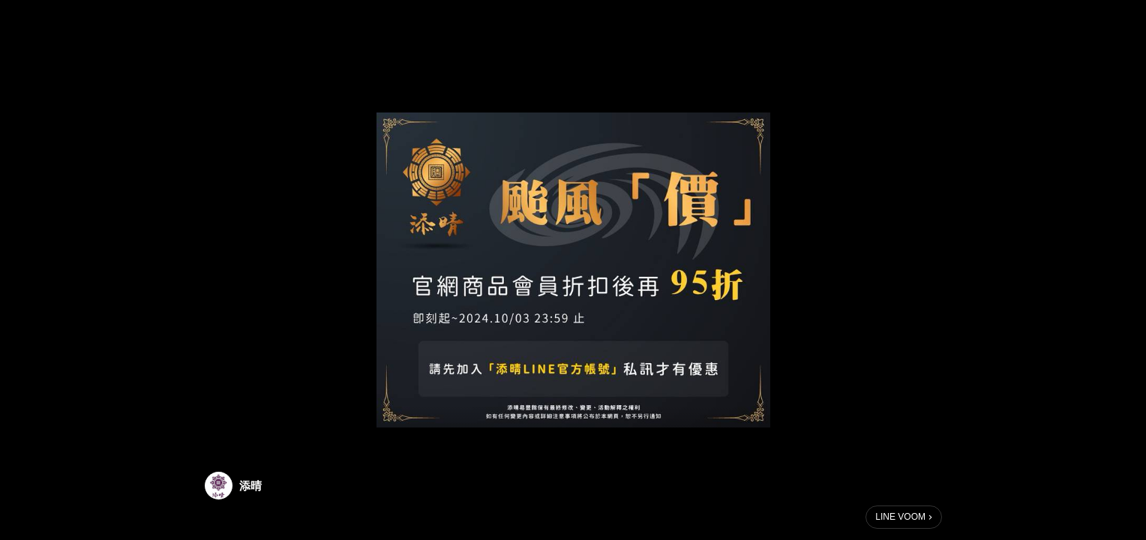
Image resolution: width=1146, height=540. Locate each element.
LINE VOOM (900, 517)
